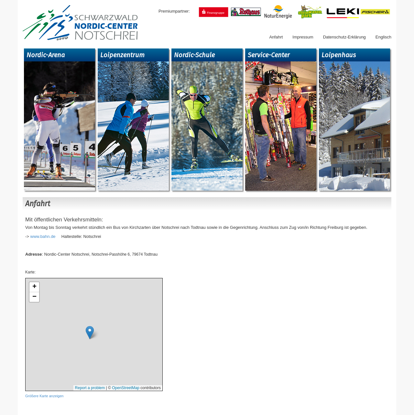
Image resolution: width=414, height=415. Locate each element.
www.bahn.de (43, 236)
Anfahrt (276, 37)
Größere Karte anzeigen (44, 396)
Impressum (302, 37)
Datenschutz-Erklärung (344, 37)
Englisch (383, 37)
